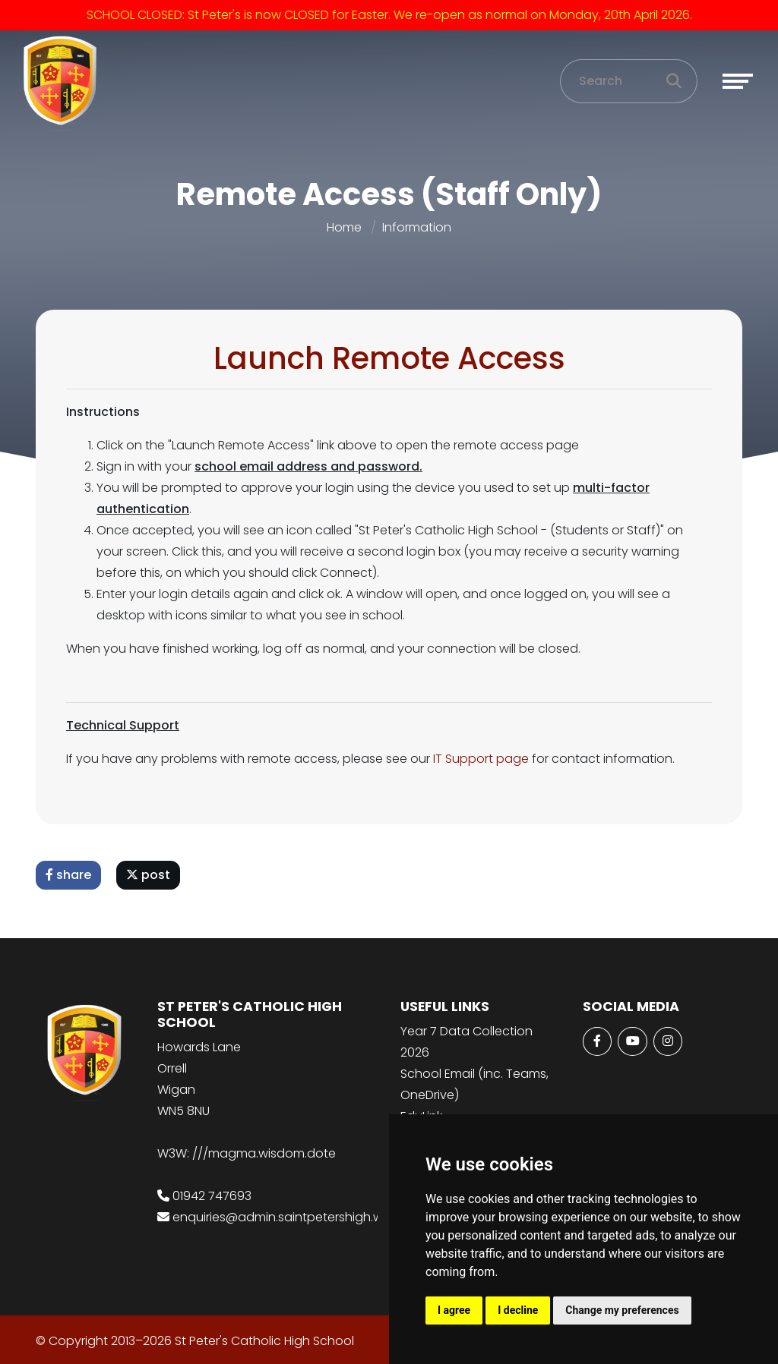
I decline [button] (518, 1310)
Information (416, 227)
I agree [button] (454, 1310)
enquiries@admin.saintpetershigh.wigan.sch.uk (310, 1217)
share (70, 875)
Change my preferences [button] (621, 1310)
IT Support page (482, 758)
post (150, 875)
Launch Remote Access (391, 358)
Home (344, 227)
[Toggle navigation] (738, 81)
